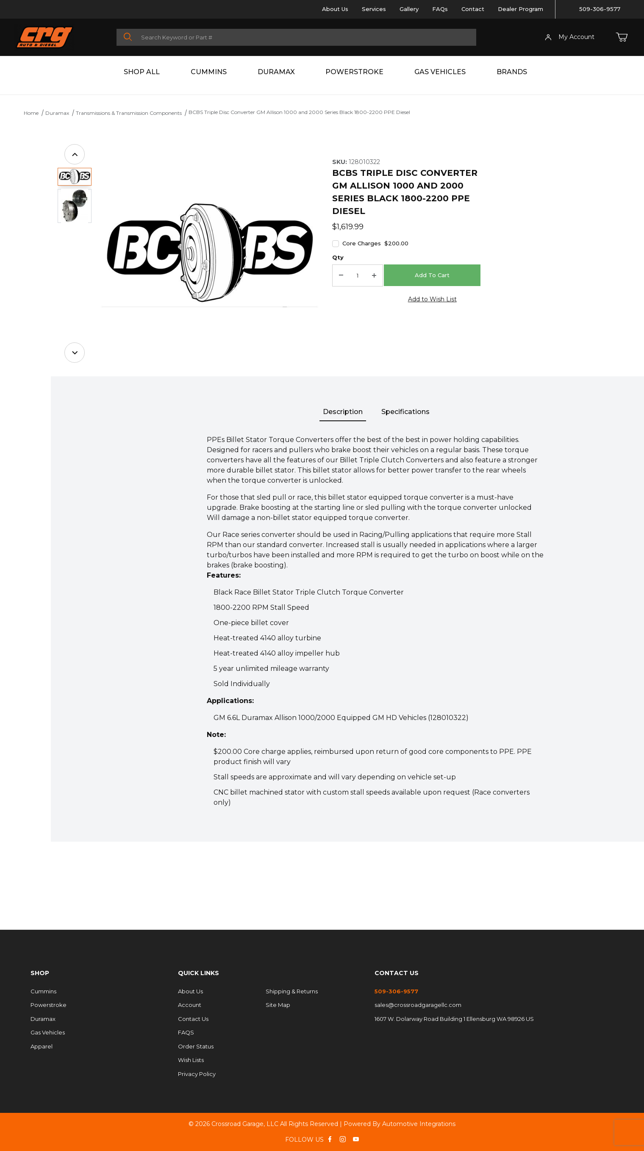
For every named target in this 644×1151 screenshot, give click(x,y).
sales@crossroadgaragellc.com (418, 1004)
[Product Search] (306, 37)
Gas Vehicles (440, 72)
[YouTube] (356, 1139)
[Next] (74, 352)
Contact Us (193, 1018)
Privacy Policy (197, 1073)
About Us (335, 9)
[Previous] (74, 154)
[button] (74, 176)
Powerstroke (354, 72)
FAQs (440, 9)
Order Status (196, 1046)
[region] (75, 253)
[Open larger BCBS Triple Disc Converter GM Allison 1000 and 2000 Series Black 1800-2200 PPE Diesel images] (209, 253)
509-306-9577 (599, 9)
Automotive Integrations (418, 1124)
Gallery (409, 9)
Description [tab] (343, 412)
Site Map (278, 1004)
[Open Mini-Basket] (621, 37)
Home (31, 113)
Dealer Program (520, 9)
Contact (472, 9)
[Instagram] (342, 1139)
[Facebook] (330, 1139)
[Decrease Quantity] (341, 275)
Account (189, 1004)
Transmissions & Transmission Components (129, 113)
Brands (512, 72)
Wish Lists (191, 1059)
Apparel (42, 1046)
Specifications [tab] (405, 412)
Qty (338, 257)
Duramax (276, 72)
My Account (569, 37)
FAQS (186, 1032)
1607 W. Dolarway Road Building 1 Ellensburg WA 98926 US (454, 1018)
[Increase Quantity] (374, 275)
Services (374, 9)
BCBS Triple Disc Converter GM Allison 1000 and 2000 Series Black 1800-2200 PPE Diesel (299, 112)
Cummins (209, 72)
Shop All (142, 72)
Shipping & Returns (292, 991)
